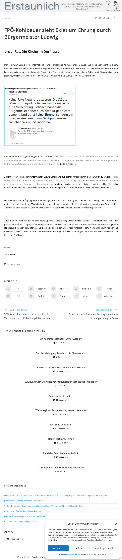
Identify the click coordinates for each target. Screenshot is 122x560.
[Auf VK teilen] (15, 296)
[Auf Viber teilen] (106, 289)
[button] (116, 523)
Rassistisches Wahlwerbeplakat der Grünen (61, 367)
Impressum (102, 555)
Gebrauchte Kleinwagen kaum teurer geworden (24, 516)
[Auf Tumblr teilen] (61, 296)
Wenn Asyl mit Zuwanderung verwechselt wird (60, 410)
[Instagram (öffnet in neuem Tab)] (104, 18)
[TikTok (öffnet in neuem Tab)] (108, 18)
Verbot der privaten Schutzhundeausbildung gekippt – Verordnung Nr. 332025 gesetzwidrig (43, 506)
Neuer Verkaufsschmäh (61, 438)
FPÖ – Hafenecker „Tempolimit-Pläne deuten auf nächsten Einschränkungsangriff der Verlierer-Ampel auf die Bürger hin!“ (56, 495)
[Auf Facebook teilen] (38, 289)
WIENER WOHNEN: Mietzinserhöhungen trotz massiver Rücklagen (61, 381)
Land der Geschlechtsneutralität (61, 453)
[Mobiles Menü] (6, 18)
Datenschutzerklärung (68, 555)
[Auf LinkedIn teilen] (83, 289)
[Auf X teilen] (15, 289)
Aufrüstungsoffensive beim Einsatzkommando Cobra (27, 511)
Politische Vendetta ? (61, 424)
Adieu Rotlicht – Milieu (61, 396)
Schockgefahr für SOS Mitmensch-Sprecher (61, 467)
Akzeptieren (58, 548)
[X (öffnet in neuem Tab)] (96, 18)
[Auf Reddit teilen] (38, 296)
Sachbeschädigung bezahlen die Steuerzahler (61, 353)
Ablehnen (80, 548)
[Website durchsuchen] (115, 18)
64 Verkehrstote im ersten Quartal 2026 (21, 521)
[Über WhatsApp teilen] (106, 296)
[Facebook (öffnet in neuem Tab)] (100, 18)
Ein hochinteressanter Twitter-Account (61, 338)
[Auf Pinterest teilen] (61, 289)
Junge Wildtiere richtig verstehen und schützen (24, 500)
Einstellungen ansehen (105, 548)
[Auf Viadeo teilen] (83, 296)
